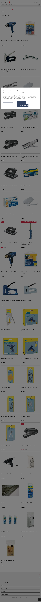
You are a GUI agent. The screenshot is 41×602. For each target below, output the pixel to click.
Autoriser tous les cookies (23, 105)
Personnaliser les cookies (8, 102)
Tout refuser (21, 102)
